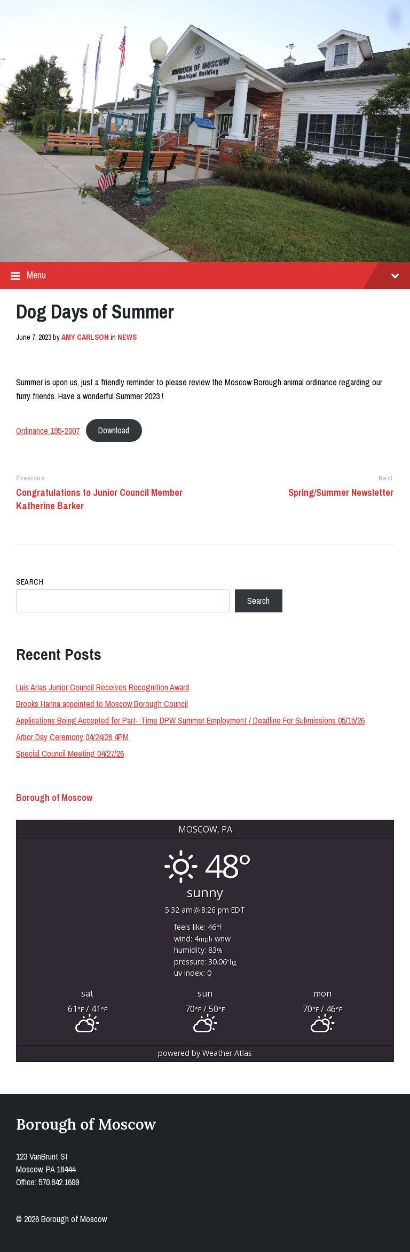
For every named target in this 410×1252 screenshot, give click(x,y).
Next (386, 478)
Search (29, 582)
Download (113, 430)
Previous (30, 478)
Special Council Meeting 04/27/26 (70, 753)
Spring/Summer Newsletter (340, 492)
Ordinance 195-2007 (48, 430)
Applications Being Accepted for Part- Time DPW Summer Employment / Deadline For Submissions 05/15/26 (190, 720)
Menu (205, 275)
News (127, 337)
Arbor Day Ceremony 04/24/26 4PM (72, 737)
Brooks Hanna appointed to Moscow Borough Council (102, 704)
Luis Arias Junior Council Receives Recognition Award (102, 687)
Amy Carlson (85, 337)
